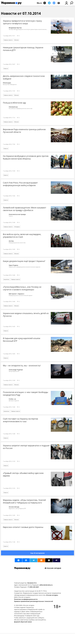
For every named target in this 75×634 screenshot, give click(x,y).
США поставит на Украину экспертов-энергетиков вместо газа (20, 420)
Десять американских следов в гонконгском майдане (24, 77)
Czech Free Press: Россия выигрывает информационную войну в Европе (20, 184)
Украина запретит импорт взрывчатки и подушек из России (26, 446)
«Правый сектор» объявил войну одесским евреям (23, 474)
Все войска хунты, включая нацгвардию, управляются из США (22, 235)
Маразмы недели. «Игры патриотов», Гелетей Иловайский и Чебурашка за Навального (24, 501)
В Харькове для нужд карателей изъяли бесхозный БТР (21, 339)
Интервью (17, 226)
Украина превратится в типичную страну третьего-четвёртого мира (22, 22)
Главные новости (8, 40)
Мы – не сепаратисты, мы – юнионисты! (22, 365)
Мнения (16, 40)
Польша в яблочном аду (14, 102)
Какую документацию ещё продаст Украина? (24, 261)
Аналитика (6, 279)
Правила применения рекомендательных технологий (33, 601)
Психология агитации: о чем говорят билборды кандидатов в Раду (25, 393)
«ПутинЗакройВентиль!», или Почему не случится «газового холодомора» (22, 288)
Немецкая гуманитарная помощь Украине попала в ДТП (23, 48)
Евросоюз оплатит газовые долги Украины (23, 527)
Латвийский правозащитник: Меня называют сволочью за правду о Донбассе (24, 209)
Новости (6, 68)
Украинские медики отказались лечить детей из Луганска (26, 314)
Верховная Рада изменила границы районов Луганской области (24, 130)
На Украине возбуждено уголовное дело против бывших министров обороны (25, 157)
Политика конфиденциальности (26, 599)
